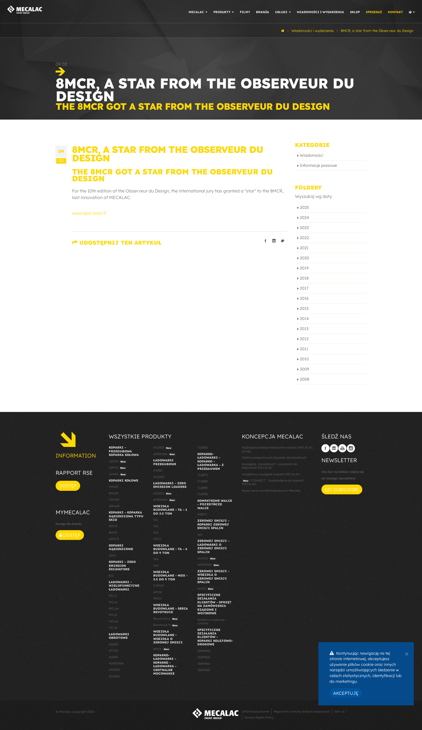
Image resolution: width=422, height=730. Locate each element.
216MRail (203, 670)
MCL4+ (114, 608)
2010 (304, 359)
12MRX (118, 474)
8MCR (113, 533)
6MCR (113, 526)
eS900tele (164, 454)
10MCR (114, 539)
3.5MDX (158, 585)
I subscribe (342, 489)
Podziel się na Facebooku (265, 241)
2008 (304, 379)
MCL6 (113, 615)
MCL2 (113, 596)
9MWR (113, 493)
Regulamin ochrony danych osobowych (302, 711)
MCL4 (113, 602)
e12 (111, 575)
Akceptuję (345, 693)
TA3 (155, 533)
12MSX (118, 461)
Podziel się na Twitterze (282, 241)
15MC (113, 555)
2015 (304, 308)
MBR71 (202, 514)
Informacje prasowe (318, 165)
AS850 (113, 657)
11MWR (114, 499)
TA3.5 (157, 539)
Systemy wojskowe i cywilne (211, 621)
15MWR (114, 506)
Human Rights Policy (259, 717)
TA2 (155, 526)
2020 (304, 258)
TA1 (155, 520)
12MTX (118, 468)
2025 (304, 207)
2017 (304, 288)
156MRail (203, 664)
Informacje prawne (255, 711)
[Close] (406, 653)
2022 (304, 237)
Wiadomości (311, 155)
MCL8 (113, 628)
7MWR (113, 487)
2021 (304, 247)
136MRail (203, 657)
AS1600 (114, 676)
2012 (304, 338)
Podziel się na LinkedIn (274, 241)
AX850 (157, 470)
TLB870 (202, 475)
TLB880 (202, 481)
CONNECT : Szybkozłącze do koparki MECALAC (273, 482)
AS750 (113, 650)
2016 (304, 298)
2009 (304, 369)
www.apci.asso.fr (89, 213)
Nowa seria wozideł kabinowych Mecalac (271, 490)
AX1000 (158, 477)
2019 (304, 268)
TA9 (155, 566)
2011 (304, 348)
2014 (304, 318)
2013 (304, 328)
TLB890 (202, 488)
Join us (339, 711)
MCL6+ (114, 621)
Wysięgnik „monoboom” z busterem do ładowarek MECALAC (269, 466)
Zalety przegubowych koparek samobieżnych (274, 457)
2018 (304, 278)
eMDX (161, 649)
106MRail (203, 651)
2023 (304, 227)
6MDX (157, 592)
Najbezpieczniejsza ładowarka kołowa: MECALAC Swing (277, 449)
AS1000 (114, 670)
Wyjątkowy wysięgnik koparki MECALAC (271, 474)
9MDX (157, 598)
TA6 (155, 559)
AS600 (113, 644)
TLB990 (202, 494)
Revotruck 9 (166, 625)
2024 (304, 217)
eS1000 (163, 448)
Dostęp (68, 485)
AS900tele (116, 663)
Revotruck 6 (166, 619)
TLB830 (202, 447)
